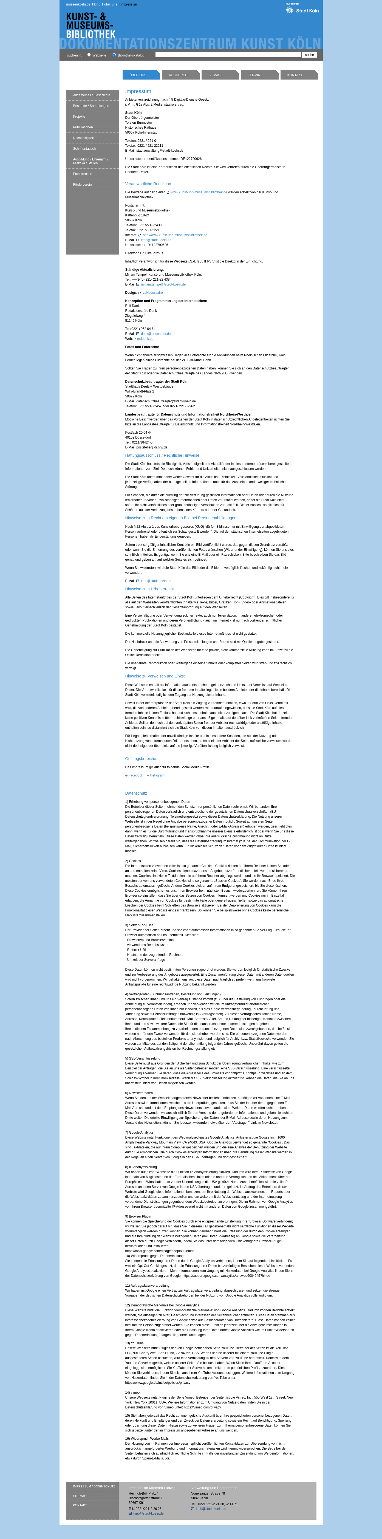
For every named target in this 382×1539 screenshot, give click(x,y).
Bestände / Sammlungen (91, 106)
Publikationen (83, 127)
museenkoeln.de (78, 4)
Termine (255, 75)
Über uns (110, 4)
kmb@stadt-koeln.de (156, 240)
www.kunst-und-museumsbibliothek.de (199, 192)
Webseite (96, 55)
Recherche (179, 75)
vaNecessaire (153, 293)
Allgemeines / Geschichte (91, 95)
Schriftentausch (84, 149)
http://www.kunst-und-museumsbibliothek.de (175, 235)
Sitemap (79, 1496)
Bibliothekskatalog (128, 55)
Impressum (129, 4)
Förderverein (82, 185)
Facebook (136, 775)
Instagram (157, 775)
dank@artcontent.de (156, 334)
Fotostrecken (82, 174)
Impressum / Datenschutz (94, 1486)
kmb (97, 4)
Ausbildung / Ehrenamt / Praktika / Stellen (90, 161)
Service (215, 75)
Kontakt (295, 75)
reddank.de (145, 339)
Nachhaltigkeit (83, 138)
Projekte (79, 116)
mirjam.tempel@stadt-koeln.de (163, 284)
